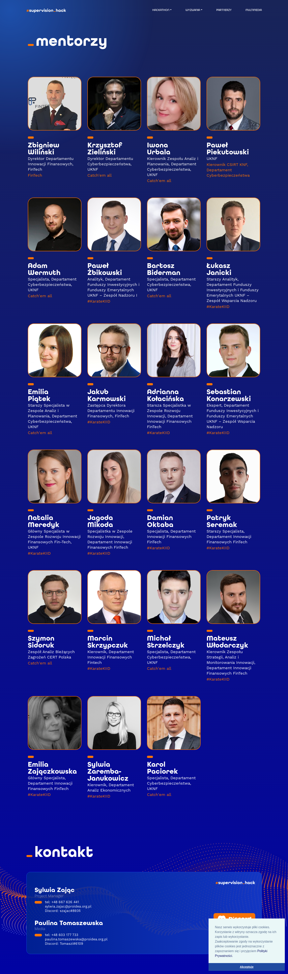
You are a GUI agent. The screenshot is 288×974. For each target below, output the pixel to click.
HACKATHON (160, 10)
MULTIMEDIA (253, 10)
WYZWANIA (193, 10)
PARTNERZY (224, 10)
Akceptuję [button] (247, 966)
